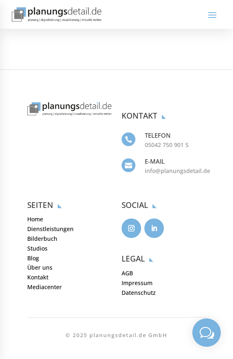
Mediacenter (44, 287)
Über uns (39, 267)
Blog (33, 258)
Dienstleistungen (50, 229)
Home (35, 219)
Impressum (137, 283)
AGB (127, 273)
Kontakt (37, 277)
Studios (37, 248)
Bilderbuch (42, 238)
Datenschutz (139, 292)
